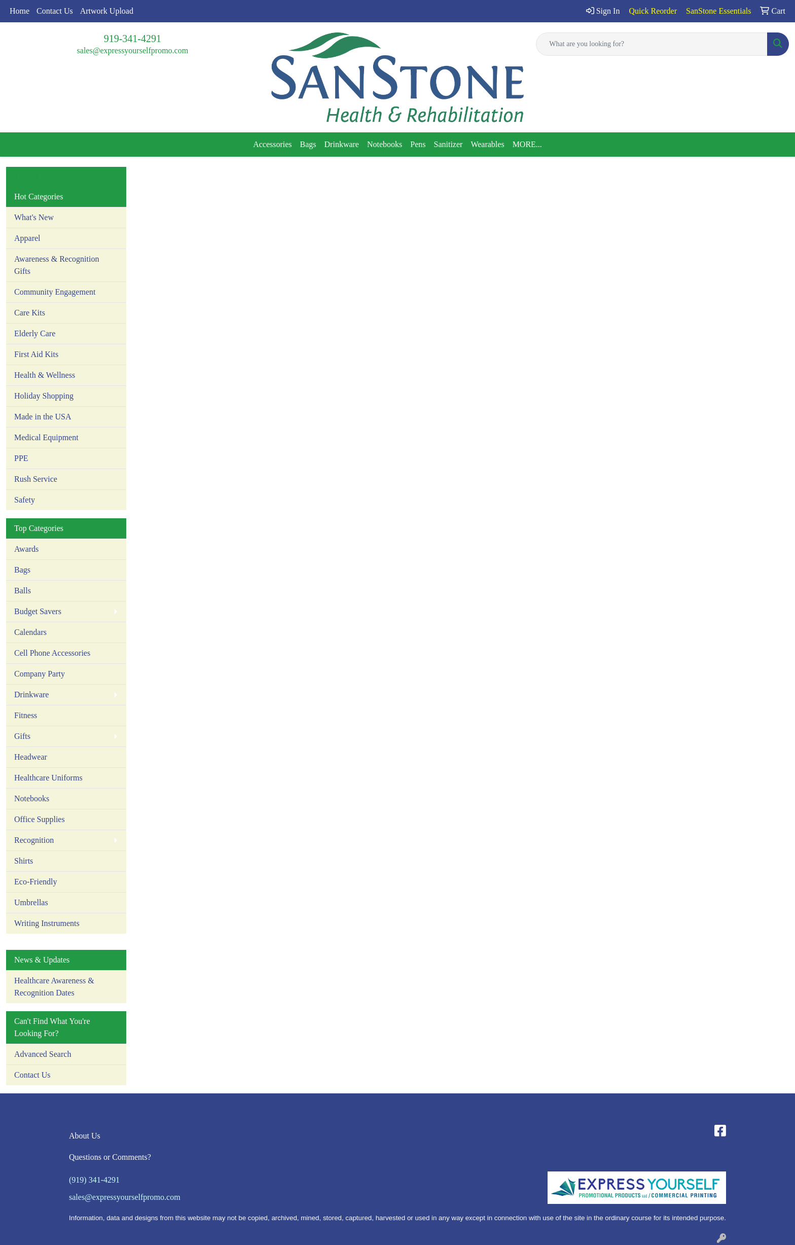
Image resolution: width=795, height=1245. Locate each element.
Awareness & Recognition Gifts (56, 265)
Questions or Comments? (110, 1157)
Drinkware (341, 144)
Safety (24, 499)
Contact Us (55, 11)
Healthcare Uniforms (48, 777)
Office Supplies (39, 819)
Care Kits (29, 312)
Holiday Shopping (44, 396)
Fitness (25, 715)
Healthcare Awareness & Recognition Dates (54, 986)
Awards (26, 549)
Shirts (23, 861)
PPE (21, 458)
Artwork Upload (106, 11)
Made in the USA (42, 416)
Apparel (27, 238)
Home (19, 11)
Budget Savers (37, 611)
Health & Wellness (44, 375)
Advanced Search (42, 1054)
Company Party (39, 673)
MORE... (527, 144)
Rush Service (35, 479)
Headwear (30, 757)
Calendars (30, 632)
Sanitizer (448, 144)
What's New (34, 217)
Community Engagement (54, 292)
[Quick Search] (652, 44)
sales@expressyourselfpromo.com (133, 50)
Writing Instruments (47, 923)
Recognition (34, 840)
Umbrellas (31, 902)
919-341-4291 (132, 38)
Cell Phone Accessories (52, 653)
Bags (308, 144)
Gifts (22, 736)
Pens (417, 144)
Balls (22, 590)
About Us (84, 1135)
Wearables (487, 144)
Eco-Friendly (35, 881)
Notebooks (384, 144)
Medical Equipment (46, 437)
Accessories (272, 144)
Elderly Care (34, 333)
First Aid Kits (36, 354)
